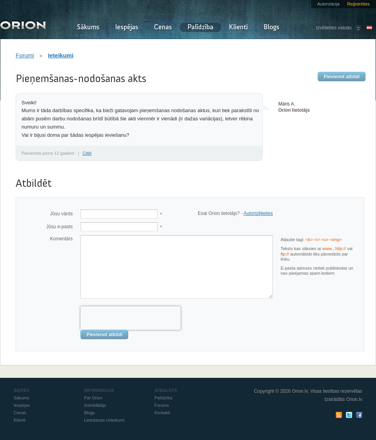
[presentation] (131, 318)
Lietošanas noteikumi (104, 420)
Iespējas (126, 27)
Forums (161, 405)
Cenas (163, 27)
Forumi (25, 55)
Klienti (238, 27)
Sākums (87, 27)
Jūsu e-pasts (59, 226)
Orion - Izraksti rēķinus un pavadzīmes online (23, 24)
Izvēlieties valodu (333, 27)
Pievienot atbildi (342, 76)
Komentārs (61, 238)
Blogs (272, 27)
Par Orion (93, 397)
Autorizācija (328, 4)
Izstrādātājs (95, 405)
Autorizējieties (258, 213)
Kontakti (162, 412)
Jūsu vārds (61, 213)
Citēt (86, 153)
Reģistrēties (358, 4)
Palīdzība (200, 27)
